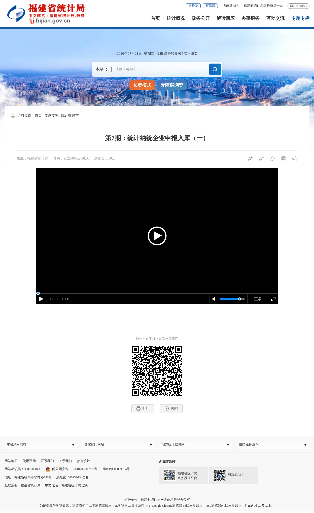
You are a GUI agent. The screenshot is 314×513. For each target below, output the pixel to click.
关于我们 (65, 463)
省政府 (210, 5)
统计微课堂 (70, 115)
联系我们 (47, 463)
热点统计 (83, 463)
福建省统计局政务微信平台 (263, 5)
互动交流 (275, 18)
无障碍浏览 (172, 85)
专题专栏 (300, 18)
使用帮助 (29, 463)
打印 (143, 408)
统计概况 (176, 18)
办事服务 (250, 18)
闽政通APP (230, 5)
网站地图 (11, 463)
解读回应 (226, 18)
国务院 (193, 5)
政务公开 (201, 18)
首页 (155, 18)
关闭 (171, 408)
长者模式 (142, 85)
